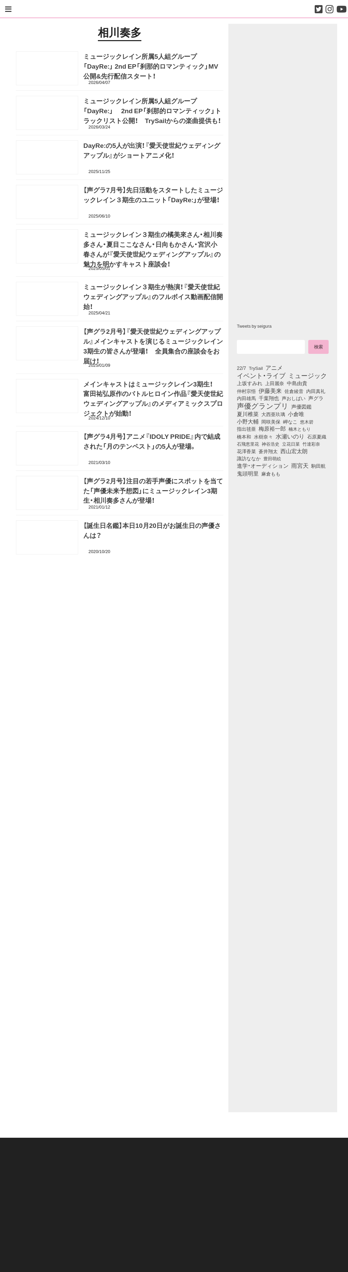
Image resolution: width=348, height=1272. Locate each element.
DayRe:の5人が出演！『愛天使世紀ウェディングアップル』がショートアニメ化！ (151, 151)
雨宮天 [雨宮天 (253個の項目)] (300, 465)
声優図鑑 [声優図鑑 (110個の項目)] (301, 406)
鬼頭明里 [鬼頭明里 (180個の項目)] (248, 473)
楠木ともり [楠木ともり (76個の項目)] (300, 428)
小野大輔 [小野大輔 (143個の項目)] (248, 421)
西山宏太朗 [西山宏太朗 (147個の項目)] (294, 451)
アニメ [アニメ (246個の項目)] (274, 367)
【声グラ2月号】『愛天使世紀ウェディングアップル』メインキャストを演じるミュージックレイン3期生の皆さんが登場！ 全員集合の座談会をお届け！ (153, 347)
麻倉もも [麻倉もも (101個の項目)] (270, 473)
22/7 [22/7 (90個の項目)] (241, 367)
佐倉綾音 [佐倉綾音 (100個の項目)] (293, 391)
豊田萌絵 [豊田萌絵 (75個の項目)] (272, 458)
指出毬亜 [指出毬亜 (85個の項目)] (246, 428)
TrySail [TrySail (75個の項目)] (256, 368)
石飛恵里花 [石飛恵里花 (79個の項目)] (248, 443)
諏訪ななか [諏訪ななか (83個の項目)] (249, 458)
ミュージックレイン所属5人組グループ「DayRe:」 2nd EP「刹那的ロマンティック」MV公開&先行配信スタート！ (150, 67)
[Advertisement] (119, 591)
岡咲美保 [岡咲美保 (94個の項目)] (270, 421)
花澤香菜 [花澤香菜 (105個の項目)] (246, 451)
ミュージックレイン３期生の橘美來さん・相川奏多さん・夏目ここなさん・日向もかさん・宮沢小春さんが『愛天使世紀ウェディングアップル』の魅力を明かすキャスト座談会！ (153, 250)
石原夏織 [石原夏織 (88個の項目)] (316, 436)
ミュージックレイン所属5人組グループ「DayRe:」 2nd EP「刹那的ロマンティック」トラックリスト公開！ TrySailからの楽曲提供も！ (152, 112)
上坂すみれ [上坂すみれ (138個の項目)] (249, 383)
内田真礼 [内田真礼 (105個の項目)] (315, 391)
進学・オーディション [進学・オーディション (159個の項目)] (263, 465)
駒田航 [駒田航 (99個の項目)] (318, 465)
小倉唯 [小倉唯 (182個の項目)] (296, 413)
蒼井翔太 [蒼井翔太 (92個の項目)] (268, 451)
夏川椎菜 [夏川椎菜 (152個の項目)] (248, 414)
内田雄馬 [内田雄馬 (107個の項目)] (246, 398)
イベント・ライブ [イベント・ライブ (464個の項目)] (261, 375)
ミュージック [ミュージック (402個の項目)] (307, 375)
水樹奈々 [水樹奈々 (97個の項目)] (263, 436)
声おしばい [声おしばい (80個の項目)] (294, 398)
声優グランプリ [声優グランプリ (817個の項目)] (263, 405)
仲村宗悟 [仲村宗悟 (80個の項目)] (246, 391)
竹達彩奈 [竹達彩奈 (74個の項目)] (311, 444)
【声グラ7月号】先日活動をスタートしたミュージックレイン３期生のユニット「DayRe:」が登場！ (154, 196)
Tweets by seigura (254, 326)
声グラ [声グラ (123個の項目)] (316, 398)
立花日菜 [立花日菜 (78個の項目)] (291, 443)
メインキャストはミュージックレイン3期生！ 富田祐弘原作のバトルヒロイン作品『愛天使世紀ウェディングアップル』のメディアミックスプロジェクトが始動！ (153, 399)
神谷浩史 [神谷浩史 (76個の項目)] (270, 443)
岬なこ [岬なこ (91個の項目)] (290, 421)
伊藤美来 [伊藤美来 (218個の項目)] (270, 390)
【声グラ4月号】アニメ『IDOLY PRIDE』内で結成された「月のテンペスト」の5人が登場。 (151, 442)
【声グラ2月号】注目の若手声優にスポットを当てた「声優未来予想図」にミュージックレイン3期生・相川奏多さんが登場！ (153, 491)
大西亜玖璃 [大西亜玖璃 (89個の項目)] (273, 414)
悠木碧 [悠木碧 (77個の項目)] (306, 421)
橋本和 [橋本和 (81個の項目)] (244, 436)
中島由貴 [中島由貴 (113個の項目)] (297, 383)
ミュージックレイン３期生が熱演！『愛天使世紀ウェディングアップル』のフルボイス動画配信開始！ (153, 298)
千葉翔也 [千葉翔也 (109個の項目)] (269, 398)
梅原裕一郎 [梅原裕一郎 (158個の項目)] (272, 428)
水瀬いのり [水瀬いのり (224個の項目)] (290, 436)
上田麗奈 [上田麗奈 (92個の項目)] (274, 383)
